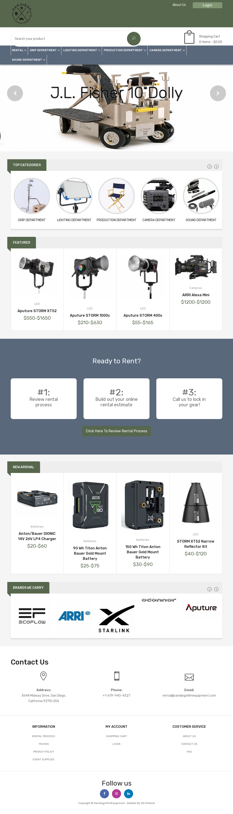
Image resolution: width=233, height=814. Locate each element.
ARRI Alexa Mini (195, 295)
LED (37, 304)
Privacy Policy (43, 751)
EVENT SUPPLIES (43, 759)
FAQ (189, 751)
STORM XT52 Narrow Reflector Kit (195, 544)
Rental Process (43, 736)
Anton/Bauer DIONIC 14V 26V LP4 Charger (37, 536)
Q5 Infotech (148, 803)
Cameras (195, 288)
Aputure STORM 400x (143, 315)
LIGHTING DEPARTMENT (80, 50)
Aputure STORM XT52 (37, 311)
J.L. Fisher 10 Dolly (116, 92)
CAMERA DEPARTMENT (165, 50)
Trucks (43, 744)
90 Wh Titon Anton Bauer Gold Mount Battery (90, 553)
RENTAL (17, 50)
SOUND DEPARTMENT (27, 59)
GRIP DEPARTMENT (43, 50)
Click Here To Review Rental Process (116, 431)
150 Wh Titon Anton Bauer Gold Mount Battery (142, 552)
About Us (179, 5)
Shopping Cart (116, 736)
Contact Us (189, 744)
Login (207, 5)
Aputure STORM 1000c (90, 315)
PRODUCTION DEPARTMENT (123, 50)
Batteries (37, 526)
